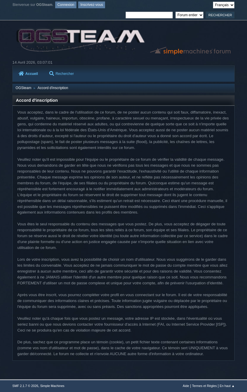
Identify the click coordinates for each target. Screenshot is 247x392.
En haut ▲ (227, 386)
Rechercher (61, 74)
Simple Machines (52, 386)
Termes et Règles (204, 386)
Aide (186, 386)
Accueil (28, 74)
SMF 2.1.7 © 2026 (25, 386)
